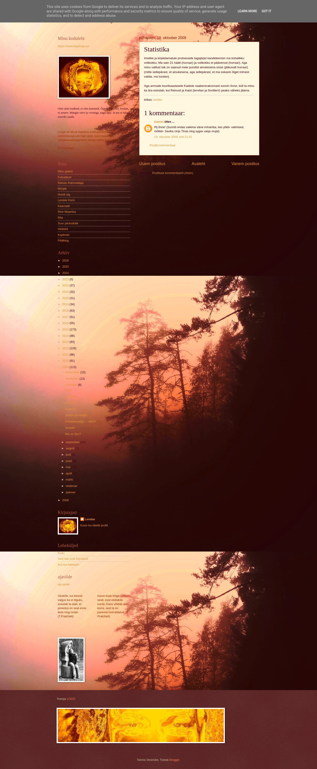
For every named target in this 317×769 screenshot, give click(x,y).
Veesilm (70, 428)
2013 (66, 342)
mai (68, 467)
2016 (66, 323)
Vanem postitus (245, 163)
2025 (66, 266)
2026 (66, 260)
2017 (66, 317)
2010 (66, 360)
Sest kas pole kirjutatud (73, 558)
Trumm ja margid (76, 415)
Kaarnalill (64, 206)
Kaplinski (64, 235)
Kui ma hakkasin (68, 564)
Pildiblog (63, 240)
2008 (66, 500)
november (72, 378)
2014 (66, 335)
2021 (66, 291)
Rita (60, 217)
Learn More (247, 11)
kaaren (159, 121)
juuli (69, 454)
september (73, 442)
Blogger (175, 760)
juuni (69, 461)
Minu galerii (65, 171)
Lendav (90, 519)
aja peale (64, 584)
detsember (73, 372)
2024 (66, 273)
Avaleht (198, 163)
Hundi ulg (64, 194)
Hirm (68, 390)
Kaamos (70, 409)
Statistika (71, 402)
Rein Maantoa (67, 211)
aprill (69, 473)
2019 (66, 304)
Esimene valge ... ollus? (80, 421)
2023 (66, 279)
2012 (66, 348)
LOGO (71, 699)
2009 (66, 367)
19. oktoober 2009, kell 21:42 (173, 137)
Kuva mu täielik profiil (94, 525)
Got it (266, 11)
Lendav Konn (66, 200)
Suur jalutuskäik (68, 223)
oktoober (72, 384)
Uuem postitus (152, 163)
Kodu (61, 553)
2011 (66, 354)
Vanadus (70, 396)
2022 (66, 285)
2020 (66, 298)
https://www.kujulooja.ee (73, 46)
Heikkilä (63, 229)
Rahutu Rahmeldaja (71, 183)
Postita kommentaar (163, 145)
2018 (66, 310)
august (70, 448)
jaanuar (71, 492)
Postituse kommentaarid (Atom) (172, 173)
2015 (66, 329)
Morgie (62, 188)
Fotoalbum (65, 177)
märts (70, 479)
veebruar (72, 486)
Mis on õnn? (73, 434)
